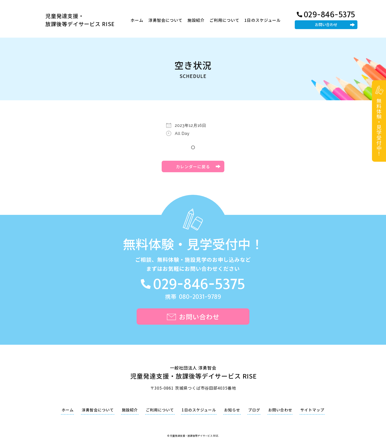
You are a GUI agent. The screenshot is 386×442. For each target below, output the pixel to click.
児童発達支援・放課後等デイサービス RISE (80, 20)
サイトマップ (312, 409)
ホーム (137, 20)
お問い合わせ (326, 24)
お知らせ (232, 409)
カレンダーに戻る (193, 166)
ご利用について (224, 20)
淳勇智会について (165, 20)
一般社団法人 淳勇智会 (193, 373)
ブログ (254, 409)
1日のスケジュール (262, 20)
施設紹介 (196, 20)
